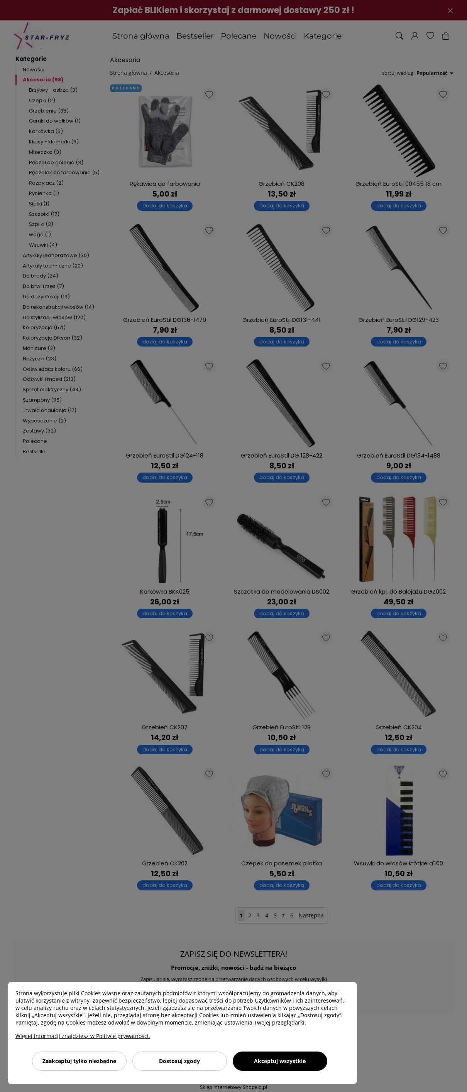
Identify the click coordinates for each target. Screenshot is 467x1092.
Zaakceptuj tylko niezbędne (79, 1061)
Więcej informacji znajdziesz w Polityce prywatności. (82, 1036)
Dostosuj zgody (179, 1061)
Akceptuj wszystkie (280, 1061)
